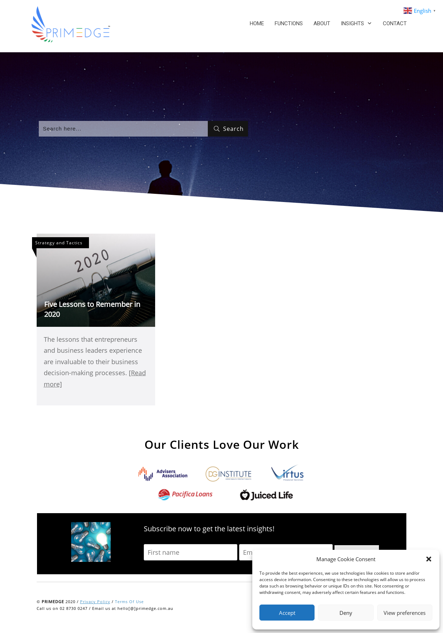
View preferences (405, 612)
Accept (287, 612)
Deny (345, 612)
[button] (428, 559)
